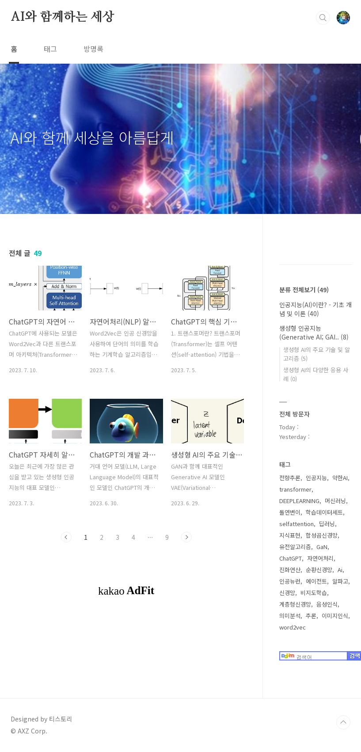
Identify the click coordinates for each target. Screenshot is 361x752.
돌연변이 (289, 512)
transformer (295, 489)
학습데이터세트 (324, 512)
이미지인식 (335, 615)
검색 (323, 17)
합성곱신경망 (322, 535)
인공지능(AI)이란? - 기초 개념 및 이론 (315, 309)
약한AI (340, 477)
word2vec (292, 627)
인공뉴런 (289, 581)
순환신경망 (319, 569)
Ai (340, 569)
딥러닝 (327, 523)
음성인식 (327, 604)
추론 (311, 615)
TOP (343, 722)
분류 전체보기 (304, 289)
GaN (321, 546)
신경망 (287, 592)
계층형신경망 (295, 604)
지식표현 (289, 535)
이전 (66, 537)
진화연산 (289, 569)
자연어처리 (320, 558)
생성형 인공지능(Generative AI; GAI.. (314, 332)
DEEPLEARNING (299, 500)
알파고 (340, 581)
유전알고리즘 (295, 546)
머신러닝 (335, 500)
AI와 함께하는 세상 (62, 17)
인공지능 (316, 477)
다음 (186, 537)
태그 (50, 48)
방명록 (93, 48)
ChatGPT (290, 558)
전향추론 (289, 477)
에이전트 (316, 581)
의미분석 (289, 615)
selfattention (296, 523)
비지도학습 (313, 592)
